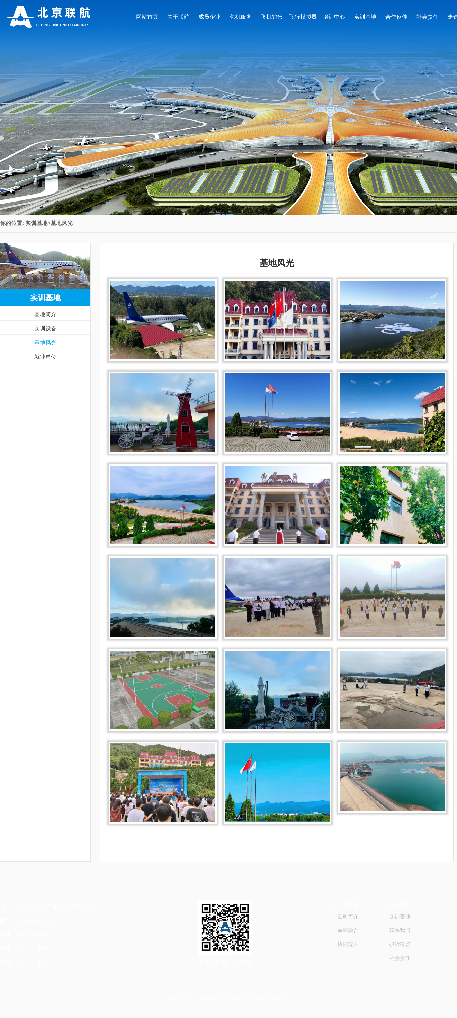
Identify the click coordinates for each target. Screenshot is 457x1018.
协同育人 (348, 944)
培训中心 (334, 17)
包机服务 (241, 17)
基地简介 (45, 314)
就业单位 (45, 357)
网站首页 (147, 17)
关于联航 (178, 17)
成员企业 (209, 17)
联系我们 (399, 930)
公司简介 (348, 916)
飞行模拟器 (303, 17)
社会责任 (427, 17)
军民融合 (348, 930)
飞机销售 (272, 17)
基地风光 (45, 343)
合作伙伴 (396, 17)
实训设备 (45, 328)
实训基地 (365, 17)
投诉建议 (399, 944)
